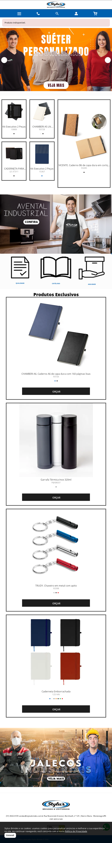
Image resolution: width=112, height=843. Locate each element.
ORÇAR (56, 391)
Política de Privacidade (76, 831)
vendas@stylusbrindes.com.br (31, 816)
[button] (4, 60)
